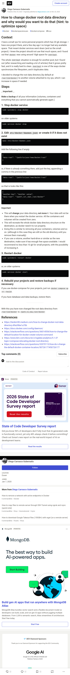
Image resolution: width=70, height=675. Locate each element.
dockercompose (37, 31)
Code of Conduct (28, 371)
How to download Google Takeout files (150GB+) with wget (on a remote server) (34, 519)
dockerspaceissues (19, 31)
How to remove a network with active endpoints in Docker (34, 497)
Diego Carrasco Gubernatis (18, 9)
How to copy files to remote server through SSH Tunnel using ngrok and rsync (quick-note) (34, 508)
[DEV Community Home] (9, 3)
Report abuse (43, 371)
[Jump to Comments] (23, 671)
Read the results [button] (35, 446)
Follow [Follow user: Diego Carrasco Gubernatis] (35, 468)
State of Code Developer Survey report (29, 426)
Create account (61, 3)
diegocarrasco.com (44, 12)
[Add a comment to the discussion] (36, 363)
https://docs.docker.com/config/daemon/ (23, 328)
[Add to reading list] (38, 671)
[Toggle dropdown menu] (67, 379)
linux (48, 31)
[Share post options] (63, 671)
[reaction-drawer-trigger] (8, 671)
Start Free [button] (35, 624)
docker (5, 31)
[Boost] (52, 671)
